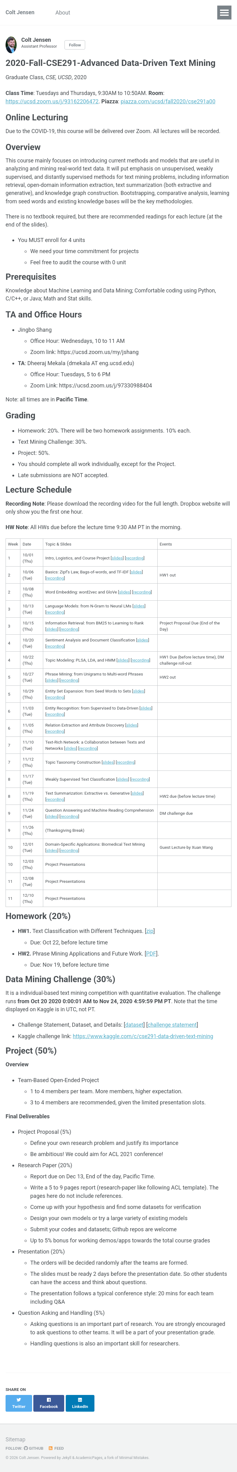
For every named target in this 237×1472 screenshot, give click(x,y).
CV (86, 12)
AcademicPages (89, 1458)
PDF (152, 968)
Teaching (154, 12)
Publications (117, 12)
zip (150, 945)
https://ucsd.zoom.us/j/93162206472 (52, 101)
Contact (186, 12)
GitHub (34, 1448)
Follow (76, 44)
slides (117, 571)
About (64, 12)
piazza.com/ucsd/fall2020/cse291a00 (168, 101)
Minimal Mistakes (135, 1458)
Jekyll (67, 1458)
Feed (57, 1448)
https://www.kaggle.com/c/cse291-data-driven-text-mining (145, 1051)
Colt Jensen (20, 12)
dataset (134, 1040)
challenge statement (173, 1040)
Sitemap (16, 1439)
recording (134, 571)
